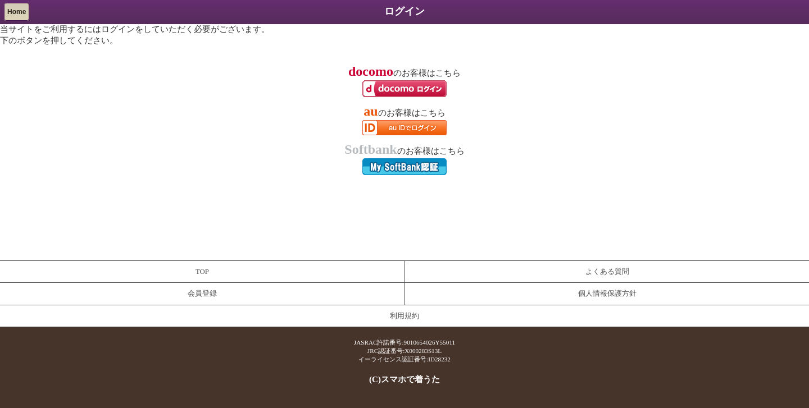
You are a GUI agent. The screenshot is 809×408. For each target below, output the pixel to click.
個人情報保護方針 (607, 293)
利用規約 (404, 316)
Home (16, 12)
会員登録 (202, 293)
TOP (202, 272)
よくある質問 (607, 272)
